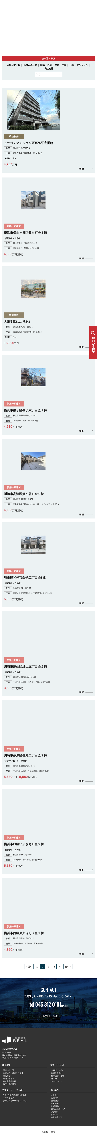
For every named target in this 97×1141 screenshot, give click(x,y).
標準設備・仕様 (57, 1076)
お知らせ (55, 1095)
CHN (85, 4)
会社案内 (54, 1090)
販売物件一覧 (8, 1070)
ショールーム (56, 1081)
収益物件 (48, 68)
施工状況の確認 (9, 1084)
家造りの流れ (56, 1073)
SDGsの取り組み (58, 1109)
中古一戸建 (60, 65)
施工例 (54, 1079)
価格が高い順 (30, 65)
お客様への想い (57, 1070)
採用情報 (55, 1114)
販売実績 (6, 1076)
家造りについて (57, 1065)
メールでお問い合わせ (48, 1016)
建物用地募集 (8, 1079)
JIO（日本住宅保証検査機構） (15, 1095)
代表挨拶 (55, 1098)
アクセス (55, 1112)
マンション (82, 65)
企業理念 (55, 1101)
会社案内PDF (56, 1117)
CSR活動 (55, 1106)
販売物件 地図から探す (13, 1073)
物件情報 (6, 1065)
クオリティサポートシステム (15, 1101)
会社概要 (55, 1103)
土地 (71, 65)
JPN (80, 4)
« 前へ (29, 966)
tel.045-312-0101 (45, 1004)
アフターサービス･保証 (12, 1090)
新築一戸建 (46, 65)
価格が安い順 (13, 65)
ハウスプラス (8, 1098)
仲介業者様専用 (9, 1081)
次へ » (68, 966)
